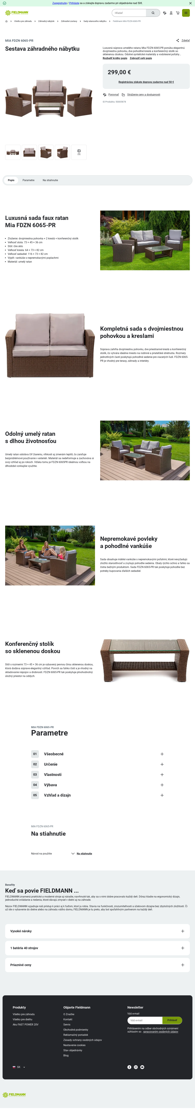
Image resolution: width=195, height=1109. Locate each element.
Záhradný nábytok (46, 21)
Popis (11, 180)
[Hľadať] (153, 13)
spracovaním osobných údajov (160, 1032)
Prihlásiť (172, 1020)
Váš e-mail (133, 1014)
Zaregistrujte (59, 3)
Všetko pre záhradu (23, 21)
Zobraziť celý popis (141, 58)
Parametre (29, 180)
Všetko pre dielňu (22, 1019)
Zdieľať (183, 40)
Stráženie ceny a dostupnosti (141, 95)
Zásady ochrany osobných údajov (83, 1040)
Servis (67, 1025)
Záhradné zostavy (69, 21)
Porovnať (111, 95)
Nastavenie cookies (75, 1045)
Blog (66, 1055)
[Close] (190, 3)
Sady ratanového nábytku (95, 21)
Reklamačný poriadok (76, 1035)
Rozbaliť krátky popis (115, 58)
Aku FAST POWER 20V (26, 1025)
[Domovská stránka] (6, 21)
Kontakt (68, 1019)
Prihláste (74, 3)
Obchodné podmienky (76, 1030)
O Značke (69, 1014)
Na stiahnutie (50, 180)
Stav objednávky (73, 1050)
